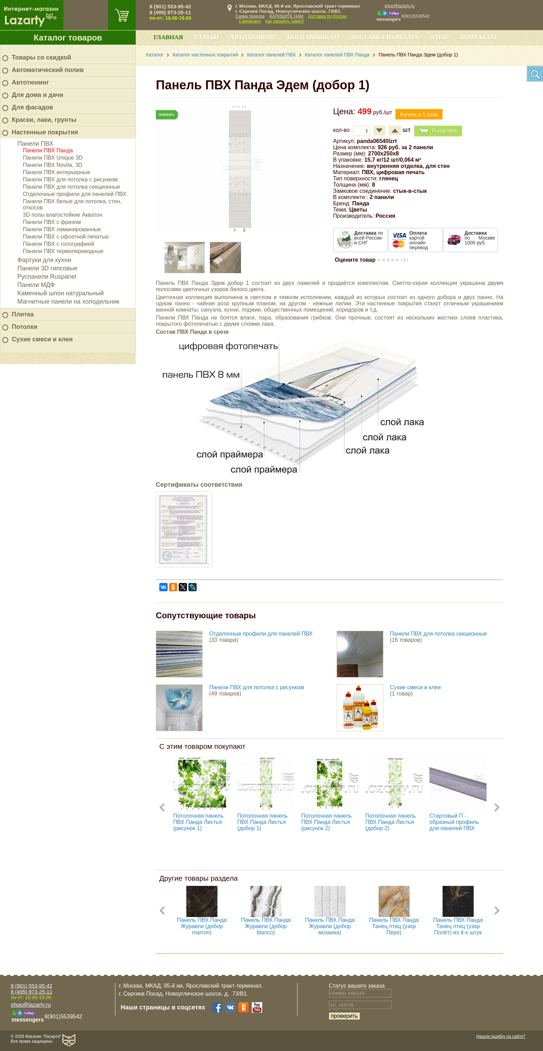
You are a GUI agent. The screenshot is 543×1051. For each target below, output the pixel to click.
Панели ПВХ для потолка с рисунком (70, 179)
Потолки (24, 326)
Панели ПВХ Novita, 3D (52, 165)
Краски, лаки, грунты (44, 119)
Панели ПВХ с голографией (58, 244)
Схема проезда (250, 16)
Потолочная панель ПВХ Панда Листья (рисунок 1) (198, 822)
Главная (168, 37)
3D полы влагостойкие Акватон (63, 215)
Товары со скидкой (41, 57)
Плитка (23, 314)
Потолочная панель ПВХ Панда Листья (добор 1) (262, 822)
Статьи (206, 37)
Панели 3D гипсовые (47, 268)
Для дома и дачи (37, 94)
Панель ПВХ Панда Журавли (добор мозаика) (330, 926)
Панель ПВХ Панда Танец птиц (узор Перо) (394, 926)
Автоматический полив (48, 69)
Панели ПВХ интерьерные (56, 172)
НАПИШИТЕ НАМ (286, 16)
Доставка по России (327, 16)
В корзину (438, 131)
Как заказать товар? (284, 21)
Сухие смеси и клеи (42, 339)
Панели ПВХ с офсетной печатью (66, 237)
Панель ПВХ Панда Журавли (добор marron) (202, 926)
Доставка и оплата (384, 37)
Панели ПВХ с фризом (52, 222)
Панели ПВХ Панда (48, 150)
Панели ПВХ (35, 143)
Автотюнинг (30, 82)
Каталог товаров (68, 37)
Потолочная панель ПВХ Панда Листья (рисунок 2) (326, 822)
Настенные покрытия (45, 132)
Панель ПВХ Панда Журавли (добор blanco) (266, 926)
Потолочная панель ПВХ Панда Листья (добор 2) (390, 822)
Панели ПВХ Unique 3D (53, 158)
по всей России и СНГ (368, 237)
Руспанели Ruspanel (47, 276)
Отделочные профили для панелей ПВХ (74, 194)
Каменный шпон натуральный (60, 293)
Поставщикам (313, 37)
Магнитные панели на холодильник (68, 301)
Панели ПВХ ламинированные (62, 229)
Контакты (479, 37)
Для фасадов (32, 107)
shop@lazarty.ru (399, 5)
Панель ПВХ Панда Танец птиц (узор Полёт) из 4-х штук (458, 926)
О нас (439, 37)
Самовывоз (250, 21)
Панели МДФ (36, 284)
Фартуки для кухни (44, 260)
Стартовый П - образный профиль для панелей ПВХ (454, 822)
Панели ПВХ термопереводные (63, 251)
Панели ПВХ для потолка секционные (71, 187)
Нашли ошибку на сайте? (501, 1036)
